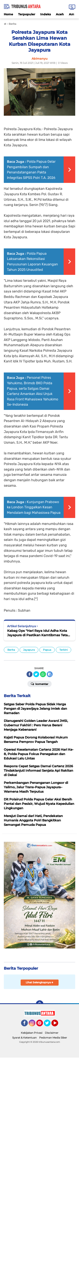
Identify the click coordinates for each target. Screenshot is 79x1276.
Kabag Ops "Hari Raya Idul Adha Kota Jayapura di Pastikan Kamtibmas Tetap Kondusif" (38, 633)
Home (8, 14)
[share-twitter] (36, 674)
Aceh (60, 14)
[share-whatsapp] (43, 674)
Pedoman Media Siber (53, 1037)
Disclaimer (51, 1032)
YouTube (57, 1025)
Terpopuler (26, 14)
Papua (47, 649)
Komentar (39, 684)
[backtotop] (39, 1004)
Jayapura (29, 649)
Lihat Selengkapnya (39, 982)
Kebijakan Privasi (31, 1032)
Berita (11, 649)
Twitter (49, 1025)
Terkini (63, 649)
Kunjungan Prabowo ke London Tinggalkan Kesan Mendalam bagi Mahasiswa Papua (33, 507)
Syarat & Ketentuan (24, 1037)
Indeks (45, 14)
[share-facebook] (29, 674)
